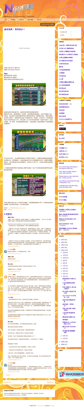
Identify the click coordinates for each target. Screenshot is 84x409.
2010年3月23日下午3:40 (14, 371)
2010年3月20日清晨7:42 (14, 246)
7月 (64, 266)
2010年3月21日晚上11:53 (14, 359)
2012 (63, 245)
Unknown (10, 274)
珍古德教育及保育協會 (66, 60)
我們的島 (62, 110)
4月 (64, 273)
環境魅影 (65, 319)
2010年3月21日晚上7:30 (14, 318)
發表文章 (63, 32)
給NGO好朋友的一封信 (66, 223)
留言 (62, 35)
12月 (64, 252)
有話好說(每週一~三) (65, 104)
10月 (64, 258)
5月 (64, 271)
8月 (64, 263)
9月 (64, 260)
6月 (64, 268)
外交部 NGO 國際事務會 (66, 48)
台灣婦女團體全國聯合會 (66, 82)
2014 (63, 239)
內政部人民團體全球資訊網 (67, 51)
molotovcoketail (41, 405)
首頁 (6, 19)
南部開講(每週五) (64, 107)
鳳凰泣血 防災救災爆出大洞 (67, 219)
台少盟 (61, 79)
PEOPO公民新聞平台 (65, 119)
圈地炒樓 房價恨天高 (68, 317)
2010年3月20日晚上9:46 (14, 271)
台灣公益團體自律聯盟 (66, 57)
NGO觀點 (10, 249)
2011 (63, 247)
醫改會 (61, 67)
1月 (64, 338)
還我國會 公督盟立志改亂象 (67, 209)
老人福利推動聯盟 (64, 85)
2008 (63, 344)
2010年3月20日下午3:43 (14, 261)
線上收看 (62, 138)
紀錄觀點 (62, 113)
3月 (64, 276)
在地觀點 (13, 19)
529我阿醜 (64, 197)
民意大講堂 (30, 19)
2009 (63, 341)
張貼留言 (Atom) (31, 386)
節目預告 (39, 19)
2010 (63, 250)
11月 (64, 255)
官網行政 (21, 19)
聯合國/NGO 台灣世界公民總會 (68, 54)
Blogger (52, 405)
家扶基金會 (62, 88)
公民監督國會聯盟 (64, 70)
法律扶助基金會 (64, 63)
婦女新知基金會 (64, 91)
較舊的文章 (50, 382)
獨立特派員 (62, 116)
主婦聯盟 (62, 73)
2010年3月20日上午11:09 (14, 253)
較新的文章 (7, 382)
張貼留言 (8, 375)
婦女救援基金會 (64, 94)
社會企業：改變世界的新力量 (68, 45)
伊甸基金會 (62, 76)
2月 (64, 335)
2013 (63, 242)
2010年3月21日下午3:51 (14, 294)
